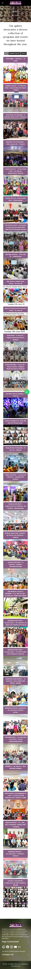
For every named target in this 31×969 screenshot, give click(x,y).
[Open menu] (2, 3)
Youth (24, 53)
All (6, 53)
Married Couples (14, 53)
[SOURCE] (15, 3)
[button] (26, 392)
